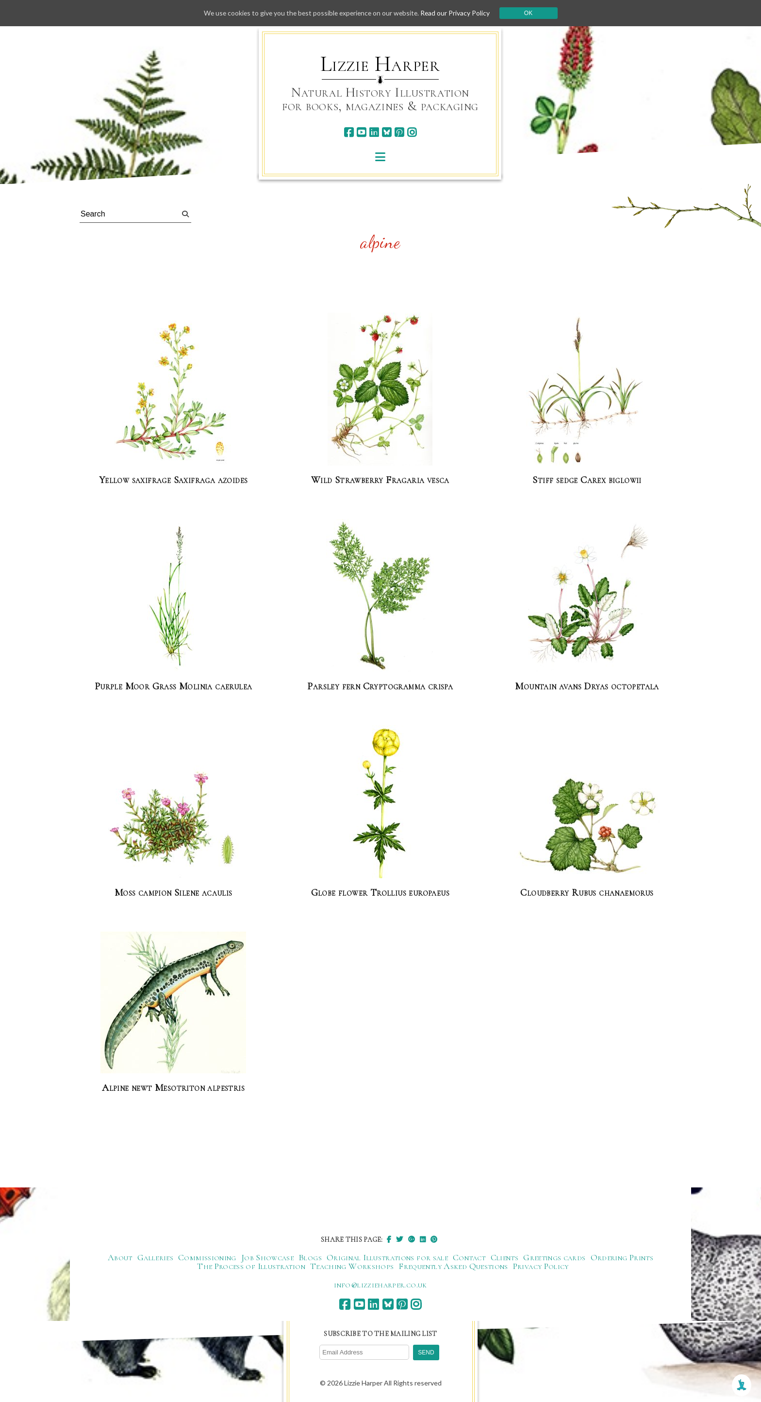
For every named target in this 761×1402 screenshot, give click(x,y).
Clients (505, 1257)
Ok (532, 13)
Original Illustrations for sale (387, 1257)
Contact (469, 1257)
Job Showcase (267, 1257)
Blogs (310, 1257)
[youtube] (361, 132)
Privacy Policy (541, 1266)
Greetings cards (554, 1257)
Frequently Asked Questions (453, 1266)
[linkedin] (374, 132)
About (120, 1257)
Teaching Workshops (352, 1266)
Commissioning (207, 1257)
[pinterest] (399, 132)
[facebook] (348, 132)
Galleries (155, 1257)
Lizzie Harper (380, 64)
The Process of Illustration (251, 1266)
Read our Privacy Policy (458, 13)
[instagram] (411, 132)
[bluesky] (386, 132)
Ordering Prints (622, 1257)
